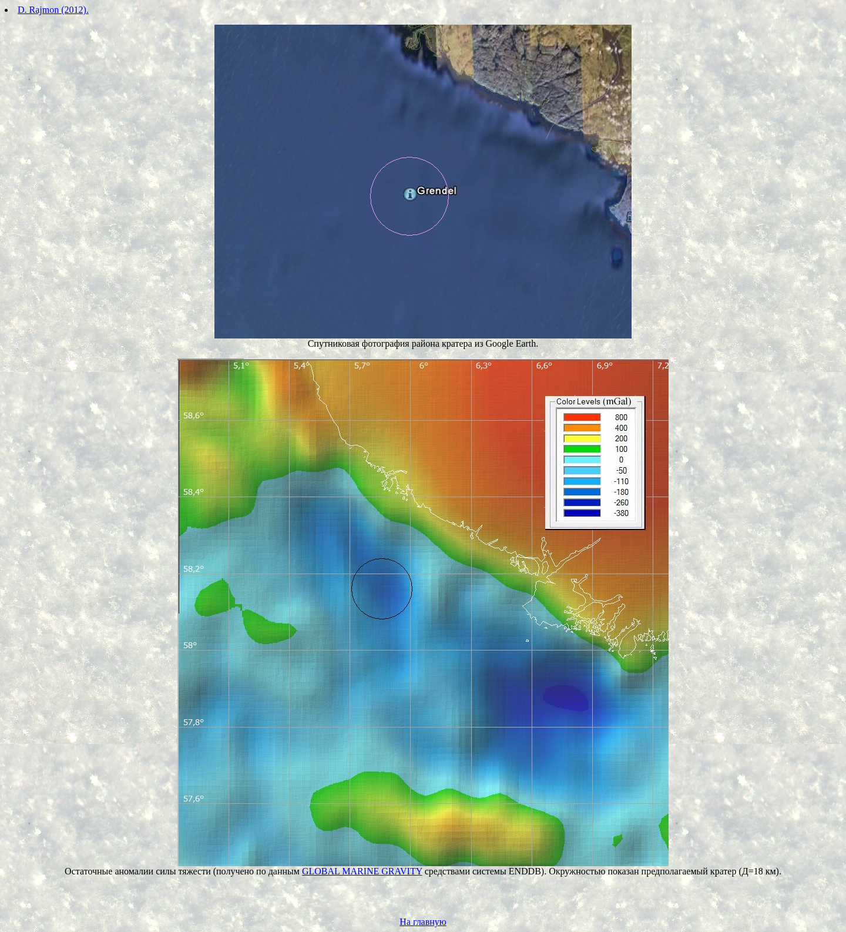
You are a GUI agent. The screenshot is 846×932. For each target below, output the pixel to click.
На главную (423, 922)
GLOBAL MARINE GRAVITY (362, 871)
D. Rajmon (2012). (53, 10)
